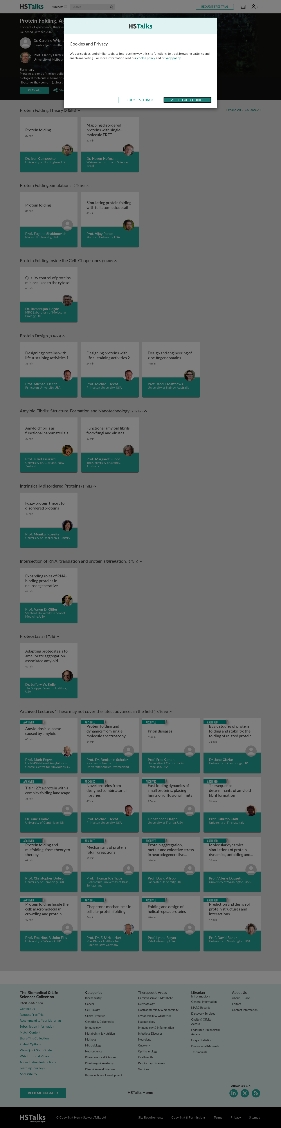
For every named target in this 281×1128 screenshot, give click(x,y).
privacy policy (171, 58)
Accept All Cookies (187, 100)
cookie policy (146, 58)
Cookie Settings (140, 100)
